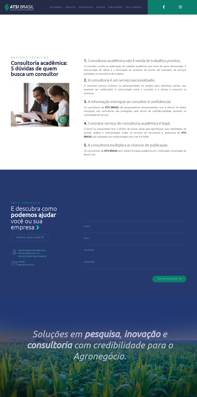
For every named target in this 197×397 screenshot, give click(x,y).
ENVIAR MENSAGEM (169, 279)
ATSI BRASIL (56, 7)
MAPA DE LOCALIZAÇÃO (30, 237)
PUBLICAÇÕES (115, 7)
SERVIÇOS (71, 7)
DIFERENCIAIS (86, 7)
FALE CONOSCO (134, 7)
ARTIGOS (100, 7)
